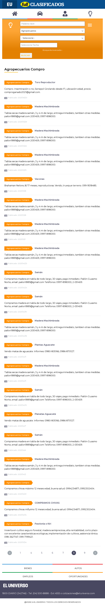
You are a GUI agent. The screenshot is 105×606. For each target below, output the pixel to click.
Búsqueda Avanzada (52, 50)
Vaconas (39, 179)
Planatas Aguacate (45, 414)
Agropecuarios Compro (18, 82)
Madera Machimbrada (47, 106)
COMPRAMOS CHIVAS (47, 502)
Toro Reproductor (45, 82)
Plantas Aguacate (45, 344)
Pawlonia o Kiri (43, 523)
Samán (39, 272)
